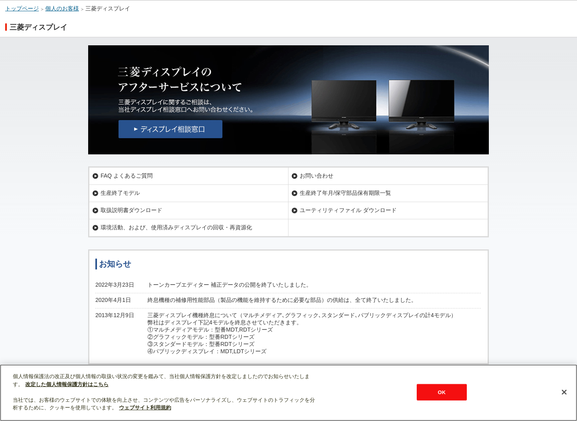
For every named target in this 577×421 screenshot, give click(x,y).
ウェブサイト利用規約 (145, 408)
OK (442, 392)
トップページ (22, 9)
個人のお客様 (62, 9)
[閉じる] (564, 392)
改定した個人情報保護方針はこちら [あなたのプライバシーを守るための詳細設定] (67, 384)
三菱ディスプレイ (107, 9)
